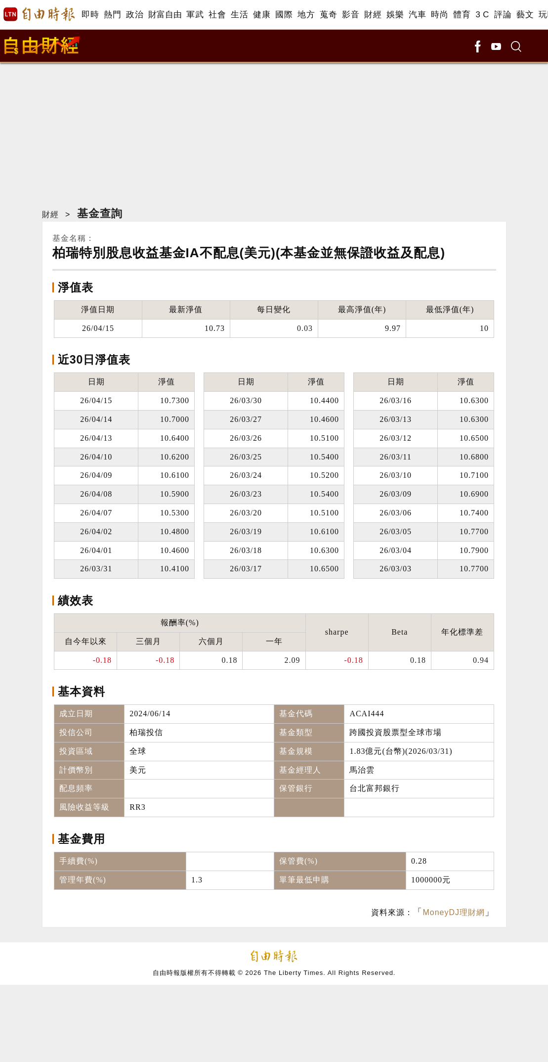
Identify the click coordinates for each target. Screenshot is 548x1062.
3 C (482, 14)
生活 (239, 14)
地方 (306, 14)
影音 (350, 14)
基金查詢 (100, 213)
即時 (90, 14)
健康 (261, 14)
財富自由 (164, 14)
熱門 (112, 14)
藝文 (525, 14)
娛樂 (395, 14)
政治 (134, 14)
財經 (372, 14)
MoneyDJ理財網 (453, 912)
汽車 (417, 14)
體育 (461, 14)
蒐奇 (328, 14)
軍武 (195, 14)
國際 (284, 14)
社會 (217, 14)
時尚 (439, 14)
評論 (502, 14)
